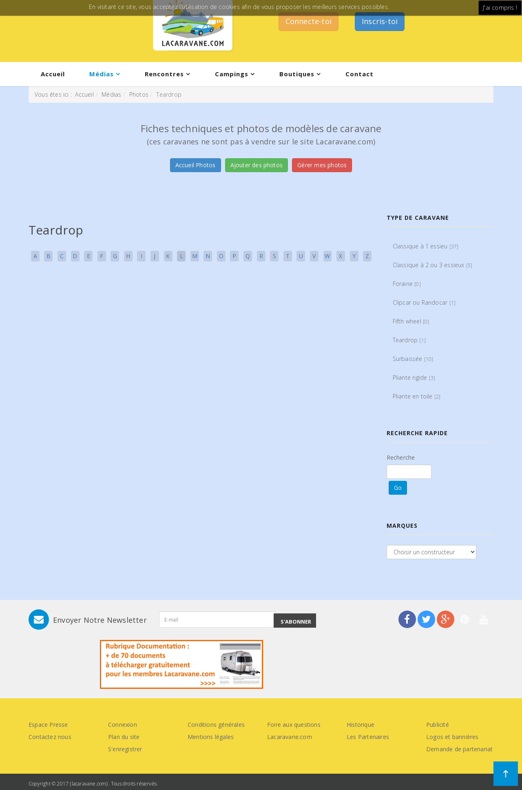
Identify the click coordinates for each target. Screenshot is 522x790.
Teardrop (409, 340)
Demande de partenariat (459, 749)
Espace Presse (48, 724)
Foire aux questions (294, 724)
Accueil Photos (195, 165)
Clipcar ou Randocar (424, 302)
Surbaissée (413, 359)
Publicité (437, 724)
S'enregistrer (125, 749)
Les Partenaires (368, 737)
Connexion (122, 724)
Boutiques (296, 74)
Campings (231, 74)
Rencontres (164, 74)
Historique (360, 724)
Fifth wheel (411, 321)
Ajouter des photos (256, 165)
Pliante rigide (414, 377)
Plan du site (123, 737)
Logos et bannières (452, 737)
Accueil (53, 74)
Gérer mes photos (322, 165)
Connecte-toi (308, 21)
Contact (359, 74)
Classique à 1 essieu (426, 246)
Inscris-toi (380, 21)
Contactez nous (50, 737)
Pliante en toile (417, 396)
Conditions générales (216, 724)
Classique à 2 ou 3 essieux (433, 265)
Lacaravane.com (289, 737)
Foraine (407, 284)
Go (398, 487)
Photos (138, 94)
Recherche (401, 457)
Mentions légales (211, 737)
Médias (101, 74)
